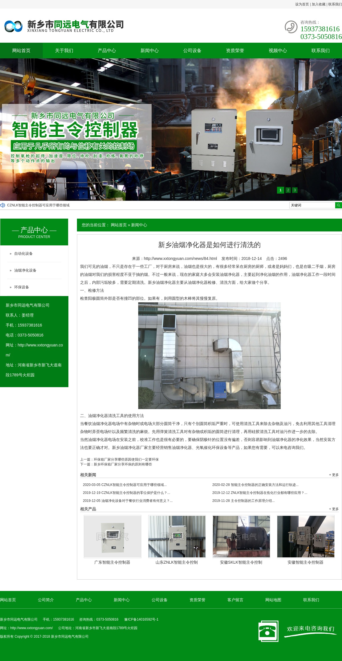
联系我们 (335, 4)
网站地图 (273, 600)
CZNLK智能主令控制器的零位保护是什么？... (126, 493)
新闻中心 (150, 50)
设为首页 (302, 4)
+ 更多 (334, 475)
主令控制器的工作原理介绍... (243, 501)
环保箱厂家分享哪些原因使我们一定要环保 (126, 459)
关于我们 (64, 50)
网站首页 (21, 50)
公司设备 (192, 50)
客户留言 (235, 600)
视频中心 (278, 50)
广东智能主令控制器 (112, 562)
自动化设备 (23, 253)
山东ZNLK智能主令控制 (177, 562)
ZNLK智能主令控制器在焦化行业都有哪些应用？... (259, 493)
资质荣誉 (235, 50)
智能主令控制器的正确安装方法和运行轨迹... (255, 485)
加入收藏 (318, 4)
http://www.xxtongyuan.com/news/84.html (180, 258)
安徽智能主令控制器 (305, 562)
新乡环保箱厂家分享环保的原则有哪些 (123, 464)
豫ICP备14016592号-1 (141, 619)
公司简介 (46, 600)
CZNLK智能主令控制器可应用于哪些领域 (38, 205)
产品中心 (107, 50)
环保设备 (21, 287)
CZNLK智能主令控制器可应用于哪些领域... (125, 485)
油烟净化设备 (25, 270)
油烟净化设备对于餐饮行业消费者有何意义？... (128, 501)
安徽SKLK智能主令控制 (241, 562)
